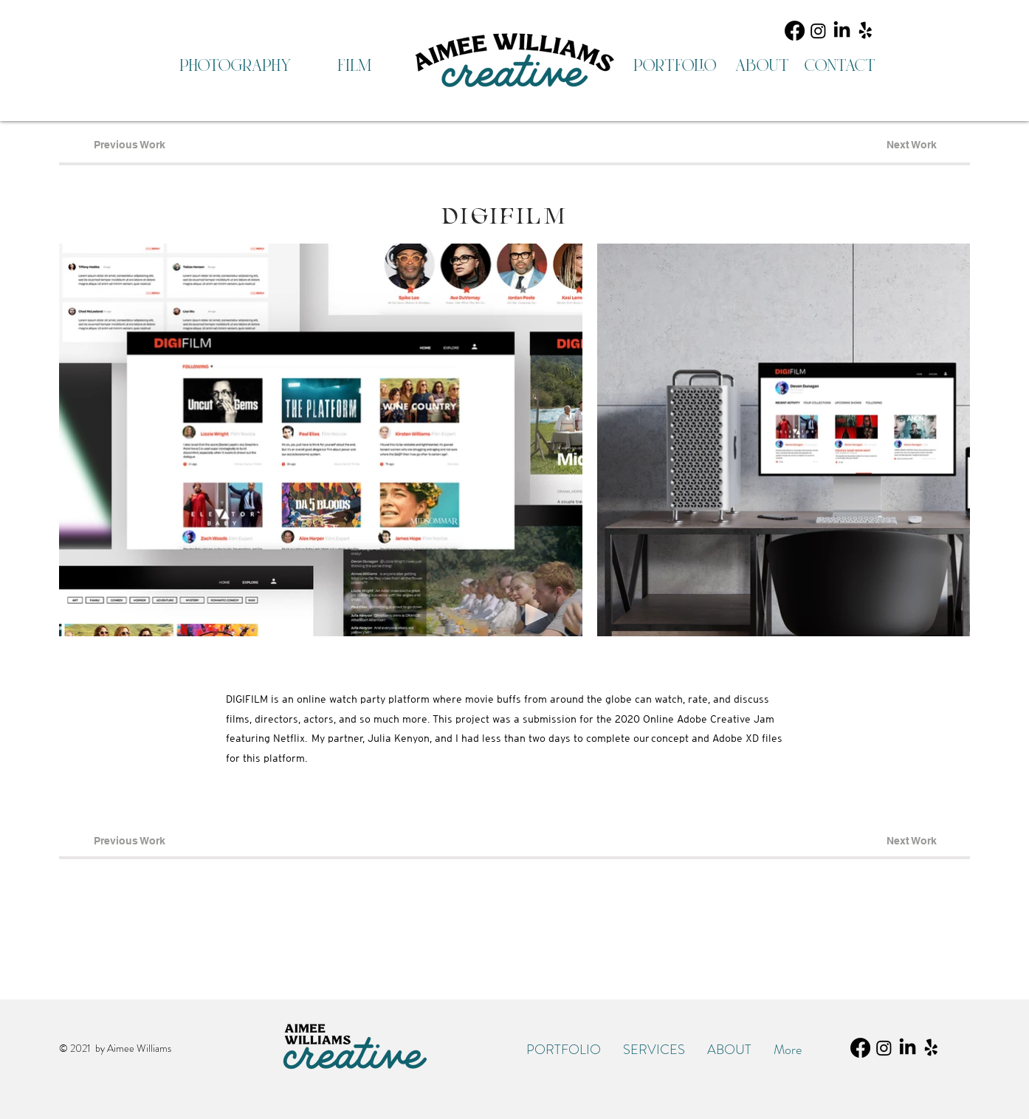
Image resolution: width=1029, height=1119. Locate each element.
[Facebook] (795, 31)
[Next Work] (911, 145)
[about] (762, 65)
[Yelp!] (865, 31)
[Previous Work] (129, 145)
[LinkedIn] (842, 31)
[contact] (839, 65)
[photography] (235, 65)
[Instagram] (818, 31)
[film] (354, 65)
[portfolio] (674, 65)
